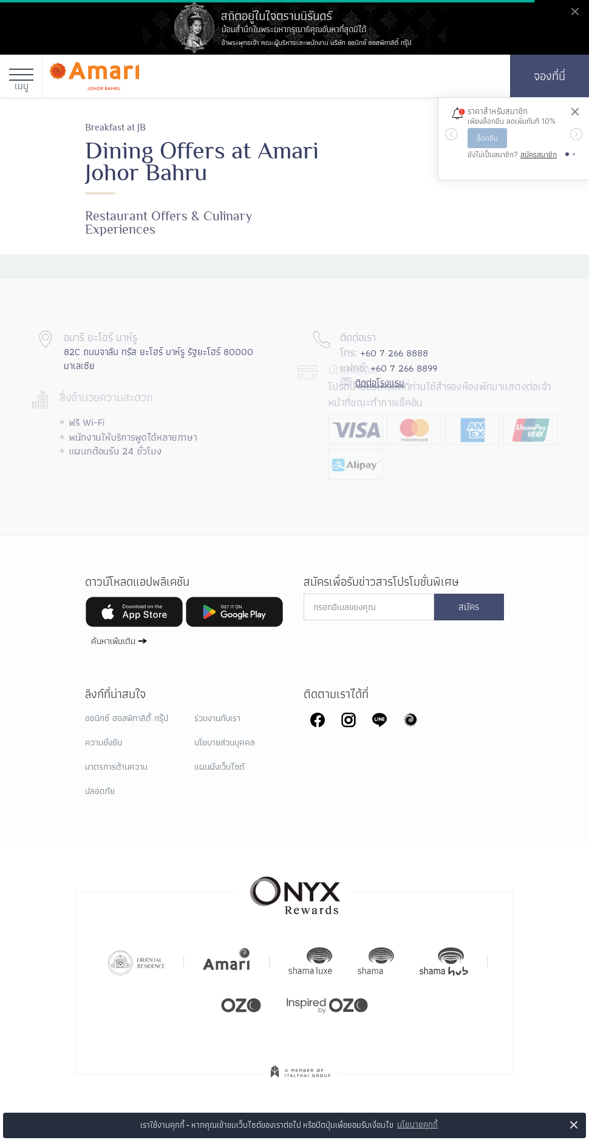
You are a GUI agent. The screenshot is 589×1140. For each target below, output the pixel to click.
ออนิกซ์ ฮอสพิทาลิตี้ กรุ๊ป (126, 718)
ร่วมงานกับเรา (217, 718)
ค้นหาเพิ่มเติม (113, 641)
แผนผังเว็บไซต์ (219, 766)
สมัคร (468, 607)
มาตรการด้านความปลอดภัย (116, 778)
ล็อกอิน (487, 138)
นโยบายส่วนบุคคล (224, 742)
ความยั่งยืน (103, 742)
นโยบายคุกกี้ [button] (417, 1124)
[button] (450, 134)
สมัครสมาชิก (538, 154)
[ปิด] (574, 112)
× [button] (574, 1125)
